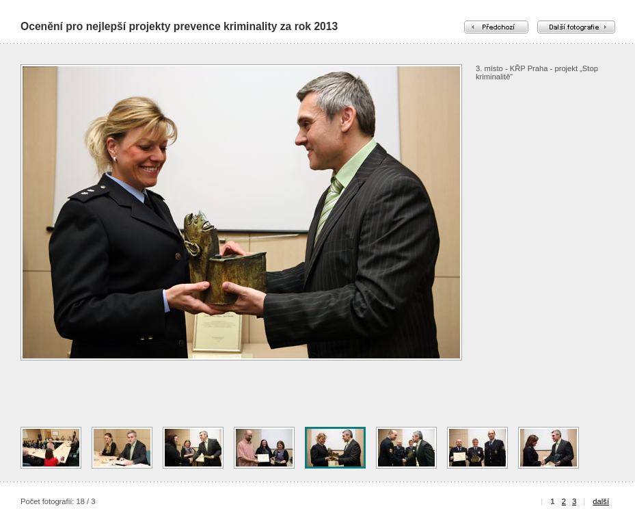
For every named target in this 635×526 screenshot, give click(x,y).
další (601, 501)
